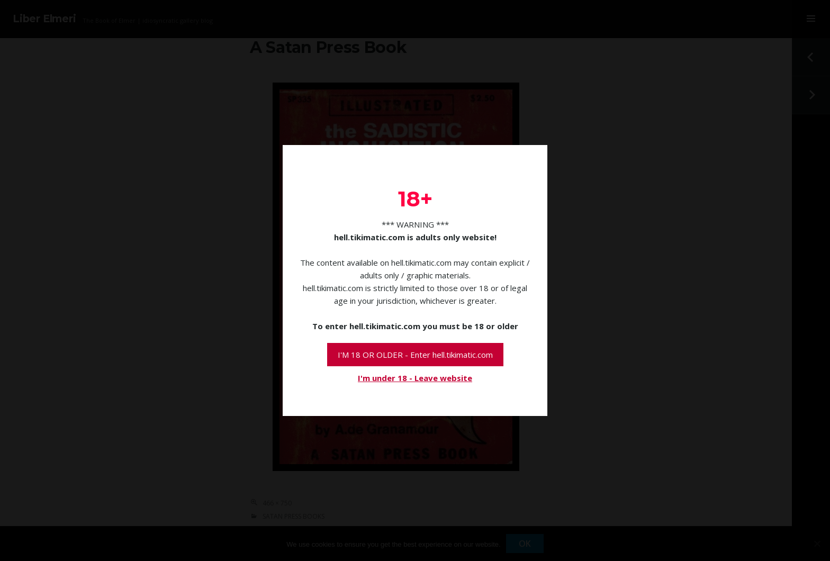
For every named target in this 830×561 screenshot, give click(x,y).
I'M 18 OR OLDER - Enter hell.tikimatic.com (415, 354)
